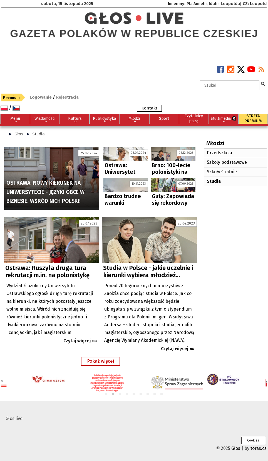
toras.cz (258, 448)
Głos (18, 133)
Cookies (253, 440)
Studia (38, 133)
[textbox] (229, 85)
